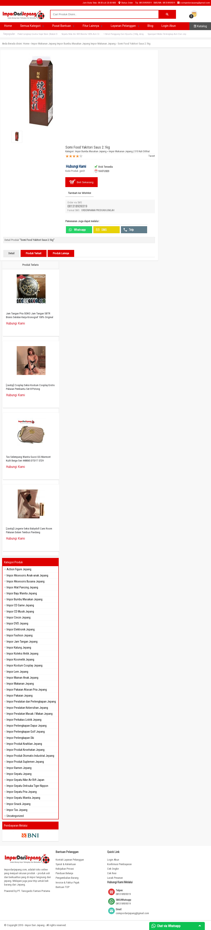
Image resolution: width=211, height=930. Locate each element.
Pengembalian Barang (67, 877)
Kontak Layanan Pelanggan (70, 859)
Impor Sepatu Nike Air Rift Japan (25, 779)
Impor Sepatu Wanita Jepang (23, 797)
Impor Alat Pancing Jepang (22, 587)
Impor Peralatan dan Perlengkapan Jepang (31, 701)
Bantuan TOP (62, 887)
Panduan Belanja (64, 873)
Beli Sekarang (81, 182)
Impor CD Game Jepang (20, 605)
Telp (129, 229)
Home (8, 25)
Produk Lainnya (61, 253)
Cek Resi (111, 873)
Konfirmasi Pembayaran (119, 864)
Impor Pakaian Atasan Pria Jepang (27, 689)
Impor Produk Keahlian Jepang (24, 743)
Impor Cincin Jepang (18, 617)
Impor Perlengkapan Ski (20, 737)
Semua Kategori (32, 25)
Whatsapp (77, 229)
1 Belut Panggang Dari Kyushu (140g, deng (124, 34)
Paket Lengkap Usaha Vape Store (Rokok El (37, 34)
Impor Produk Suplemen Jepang (25, 761)
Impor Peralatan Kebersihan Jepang (27, 707)
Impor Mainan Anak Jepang (22, 677)
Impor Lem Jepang (17, 671)
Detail (11, 253)
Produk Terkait (33, 253)
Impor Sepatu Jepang (19, 773)
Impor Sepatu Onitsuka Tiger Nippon (27, 785)
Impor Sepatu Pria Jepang (22, 791)
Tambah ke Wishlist (79, 192)
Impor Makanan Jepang (43, 43)
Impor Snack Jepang (18, 804)
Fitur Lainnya (92, 25)
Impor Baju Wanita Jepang (22, 593)
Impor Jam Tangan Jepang (22, 641)
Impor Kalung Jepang (19, 647)
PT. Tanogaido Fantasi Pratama (33, 891)
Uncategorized (15, 816)
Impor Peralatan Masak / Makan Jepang (30, 713)
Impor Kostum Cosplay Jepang (24, 665)
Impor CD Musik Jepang (20, 611)
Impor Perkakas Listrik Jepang (24, 719)
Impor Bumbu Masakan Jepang (73, 43)
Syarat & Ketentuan (66, 864)
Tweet (151, 155)
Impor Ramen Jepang (19, 768)
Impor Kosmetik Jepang (20, 659)
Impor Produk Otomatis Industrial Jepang (30, 755)
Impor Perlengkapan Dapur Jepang (27, 725)
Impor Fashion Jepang (20, 635)
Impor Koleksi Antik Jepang (22, 653)
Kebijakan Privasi (65, 868)
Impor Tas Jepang (17, 810)
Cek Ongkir (113, 868)
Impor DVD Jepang (17, 623)
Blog (150, 25)
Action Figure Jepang (19, 569)
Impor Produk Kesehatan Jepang (26, 749)
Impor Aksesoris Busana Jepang (26, 581)
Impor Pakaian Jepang (20, 695)
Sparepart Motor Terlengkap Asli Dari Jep (167, 34)
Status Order (125, 2)
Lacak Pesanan (115, 877)
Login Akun (169, 25)
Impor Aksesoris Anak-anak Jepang (27, 575)
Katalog (200, 26)
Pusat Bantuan (63, 25)
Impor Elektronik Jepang (21, 629)
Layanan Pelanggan (125, 25)
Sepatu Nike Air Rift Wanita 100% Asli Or (81, 34)
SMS (101, 229)
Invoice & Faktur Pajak (67, 882)
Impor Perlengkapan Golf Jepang (26, 731)
